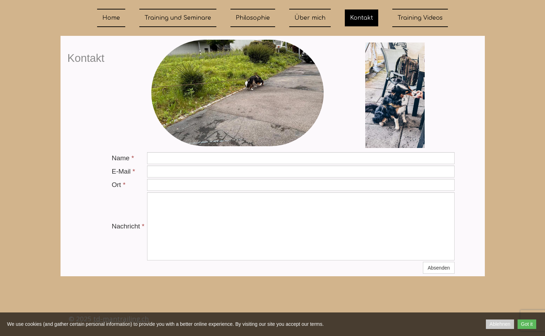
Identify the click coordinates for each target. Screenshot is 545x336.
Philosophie (253, 18)
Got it (527, 324)
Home (111, 18)
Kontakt (361, 18)
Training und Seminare (178, 18)
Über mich (309, 18)
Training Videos (420, 18)
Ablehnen (499, 324)
